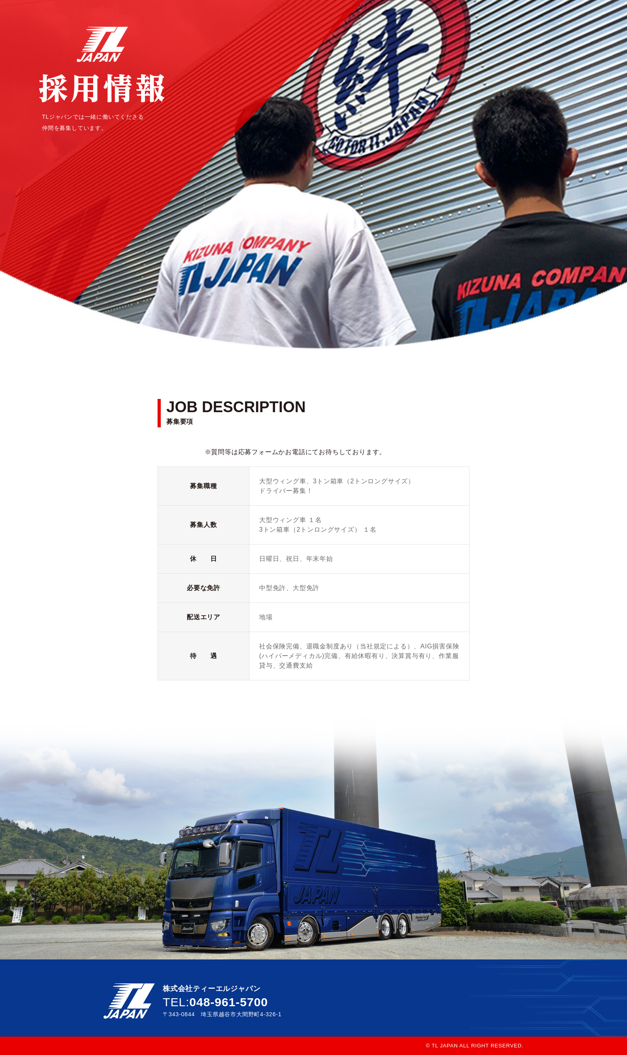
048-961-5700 (229, 1002)
